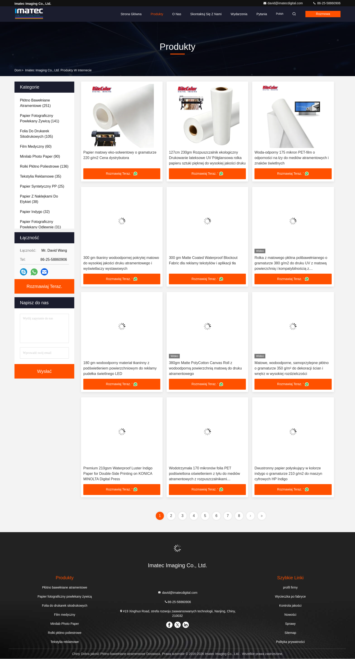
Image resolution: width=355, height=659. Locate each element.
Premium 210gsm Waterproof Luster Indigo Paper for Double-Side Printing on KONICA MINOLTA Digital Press (117, 473)
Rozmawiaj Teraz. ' (122, 173)
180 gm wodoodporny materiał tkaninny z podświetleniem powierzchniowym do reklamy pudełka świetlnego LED (120, 368)
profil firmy (290, 587)
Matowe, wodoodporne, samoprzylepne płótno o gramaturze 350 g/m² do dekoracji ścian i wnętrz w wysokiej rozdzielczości (291, 368)
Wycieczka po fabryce (290, 597)
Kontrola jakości (290, 606)
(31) (40, 224)
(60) (36, 146)
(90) (40, 156)
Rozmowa (323, 14)
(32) (35, 212)
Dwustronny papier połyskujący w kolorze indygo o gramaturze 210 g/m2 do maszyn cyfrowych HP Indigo (288, 473)
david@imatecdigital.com (283, 3)
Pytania (260, 14)
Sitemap (290, 633)
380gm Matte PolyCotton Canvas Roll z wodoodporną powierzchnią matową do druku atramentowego (205, 368)
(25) (42, 186)
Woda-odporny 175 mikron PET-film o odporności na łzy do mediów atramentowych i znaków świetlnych (291, 157)
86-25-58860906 (327, 3)
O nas (175, 14)
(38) (39, 199)
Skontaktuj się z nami (204, 14)
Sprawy (290, 624)
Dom (17, 70)
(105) (36, 133)
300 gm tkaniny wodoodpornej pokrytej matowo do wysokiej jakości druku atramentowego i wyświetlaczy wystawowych (121, 263)
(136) (44, 166)
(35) (40, 176)
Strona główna (129, 14)
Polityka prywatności (290, 642)
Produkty (155, 14)
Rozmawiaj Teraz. (44, 286)
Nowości (290, 615)
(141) (39, 118)
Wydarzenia (237, 14)
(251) (35, 103)
